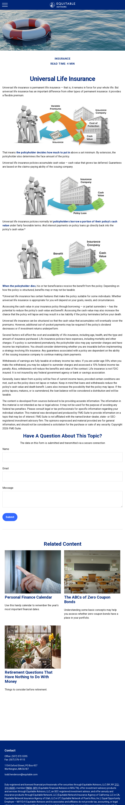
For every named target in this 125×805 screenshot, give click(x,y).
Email (5, 468)
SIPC (35, 788)
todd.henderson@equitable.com (21, 774)
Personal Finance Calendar (28, 597)
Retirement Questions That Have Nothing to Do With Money (28, 677)
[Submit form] (9, 517)
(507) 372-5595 (20, 756)
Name (5, 449)
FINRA (29, 788)
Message (7, 487)
